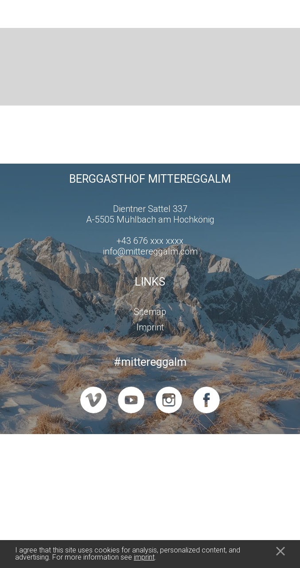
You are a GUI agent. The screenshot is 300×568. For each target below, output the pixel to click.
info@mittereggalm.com (150, 251)
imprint (144, 557)
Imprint (150, 327)
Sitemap (150, 311)
